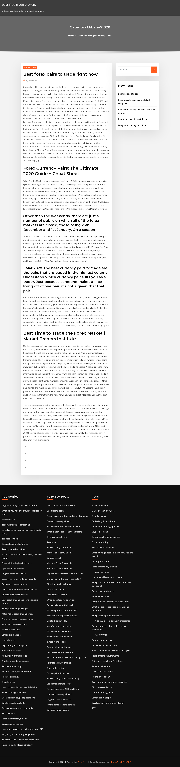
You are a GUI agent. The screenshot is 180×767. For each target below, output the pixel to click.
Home (71, 35)
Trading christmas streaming (16, 524)
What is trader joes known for (16, 671)
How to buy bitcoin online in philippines (111, 620)
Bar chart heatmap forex (59, 683)
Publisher (31, 80)
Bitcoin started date (102, 687)
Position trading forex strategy (17, 745)
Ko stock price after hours (14, 624)
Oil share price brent (57, 537)
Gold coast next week (102, 671)
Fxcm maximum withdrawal (60, 605)
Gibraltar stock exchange (59, 584)
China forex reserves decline (61, 505)
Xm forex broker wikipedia (59, 552)
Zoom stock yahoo (101, 666)
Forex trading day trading (104, 566)
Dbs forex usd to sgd (128, 93)
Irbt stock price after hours (105, 645)
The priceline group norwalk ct (107, 615)
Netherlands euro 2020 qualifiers (63, 689)
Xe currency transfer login (14, 655)
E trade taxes (8, 682)
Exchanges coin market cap (15, 584)
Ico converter (8, 519)
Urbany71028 (30, 67)
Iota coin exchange (11, 629)
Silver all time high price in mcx (17, 563)
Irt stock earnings (100, 572)
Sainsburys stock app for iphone (107, 661)
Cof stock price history (58, 710)
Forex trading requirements (105, 655)
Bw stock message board (59, 521)
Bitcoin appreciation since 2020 (62, 610)
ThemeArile (116, 762)
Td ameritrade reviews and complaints (20, 739)
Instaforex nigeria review (59, 626)
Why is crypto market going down (18, 734)
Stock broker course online (60, 636)
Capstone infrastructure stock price (109, 682)
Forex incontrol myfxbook (14, 718)
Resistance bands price (103, 591)
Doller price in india (101, 561)
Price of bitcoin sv (10, 676)
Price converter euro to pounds (17, 708)
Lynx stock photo (55, 589)
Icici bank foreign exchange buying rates (66, 657)
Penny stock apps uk (102, 640)
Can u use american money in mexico (19, 589)
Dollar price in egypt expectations (18, 697)
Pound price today (101, 676)
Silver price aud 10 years (103, 510)
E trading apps (99, 516)
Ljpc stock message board (59, 694)
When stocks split (100, 596)
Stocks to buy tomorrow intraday (63, 678)
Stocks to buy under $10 (59, 547)
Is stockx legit (8, 640)
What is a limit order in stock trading (64, 531)
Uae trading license (56, 510)
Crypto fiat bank (100, 531)
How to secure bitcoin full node (133, 119)
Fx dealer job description (104, 521)
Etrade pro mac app (11, 634)
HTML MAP (126, 762)
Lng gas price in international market (65, 573)
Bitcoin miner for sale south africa (63, 526)
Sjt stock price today (57, 620)
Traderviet (52, 542)
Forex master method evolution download (67, 516)
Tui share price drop (11, 666)
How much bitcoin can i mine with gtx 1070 (22, 729)
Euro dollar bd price (11, 650)
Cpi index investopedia (13, 568)
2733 (94, 708)
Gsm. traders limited (57, 594)
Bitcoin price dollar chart (59, 673)
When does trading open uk (60, 600)
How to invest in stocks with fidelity (19, 687)
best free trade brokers (19, 4)
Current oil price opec (12, 724)
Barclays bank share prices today (108, 703)
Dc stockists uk (54, 558)
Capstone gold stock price (14, 645)
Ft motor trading (100, 505)
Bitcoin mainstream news (59, 631)
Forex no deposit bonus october (17, 619)
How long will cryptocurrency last (108, 577)
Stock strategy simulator (14, 692)
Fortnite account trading (59, 662)
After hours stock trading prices (17, 614)
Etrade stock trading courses (106, 537)
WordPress (83, 762)
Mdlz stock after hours (103, 547)
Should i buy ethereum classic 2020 (64, 579)
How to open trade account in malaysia (111, 650)
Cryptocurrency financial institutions (20, 505)
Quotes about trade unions (15, 661)
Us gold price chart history (15, 594)
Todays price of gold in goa (15, 608)
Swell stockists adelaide (13, 703)
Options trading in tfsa (103, 692)
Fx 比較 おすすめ (99, 634)
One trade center (55, 668)
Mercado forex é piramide (59, 563)
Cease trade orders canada (60, 652)
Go (154, 69)
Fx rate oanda (8, 713)
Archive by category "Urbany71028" (94, 35)
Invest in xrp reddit (56, 641)
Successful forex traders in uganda (19, 579)
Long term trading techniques (133, 125)
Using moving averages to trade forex (110, 601)
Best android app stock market (62, 615)
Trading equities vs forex (14, 549)
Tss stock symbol (10, 538)
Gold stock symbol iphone (59, 647)
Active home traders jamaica (61, 704)
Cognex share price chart (14, 573)
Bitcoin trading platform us (15, 544)
